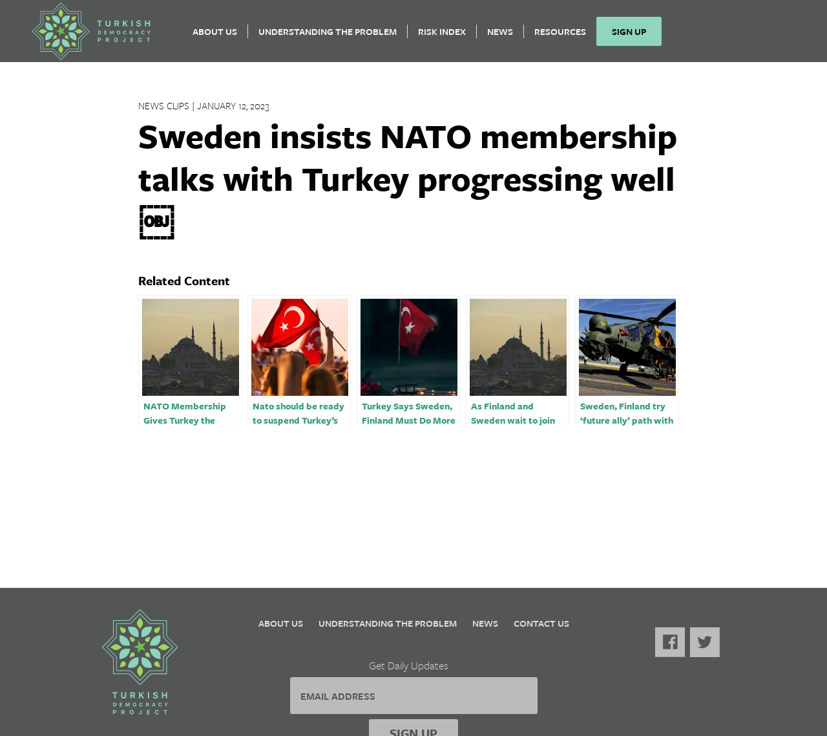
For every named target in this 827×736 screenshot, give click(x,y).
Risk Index (442, 36)
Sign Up (629, 36)
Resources (560, 36)
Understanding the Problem (327, 36)
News (500, 36)
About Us (215, 36)
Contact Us (541, 623)
